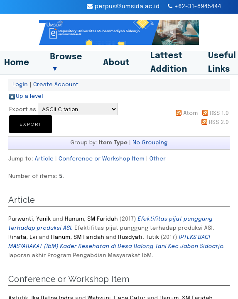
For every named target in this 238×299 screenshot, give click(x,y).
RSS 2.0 (219, 122)
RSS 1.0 (219, 113)
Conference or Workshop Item (102, 159)
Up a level (29, 96)
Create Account (56, 85)
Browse (66, 63)
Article (44, 159)
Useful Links (222, 62)
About (116, 62)
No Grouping (150, 143)
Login (20, 85)
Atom (190, 113)
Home (16, 62)
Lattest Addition (168, 62)
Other (158, 159)
